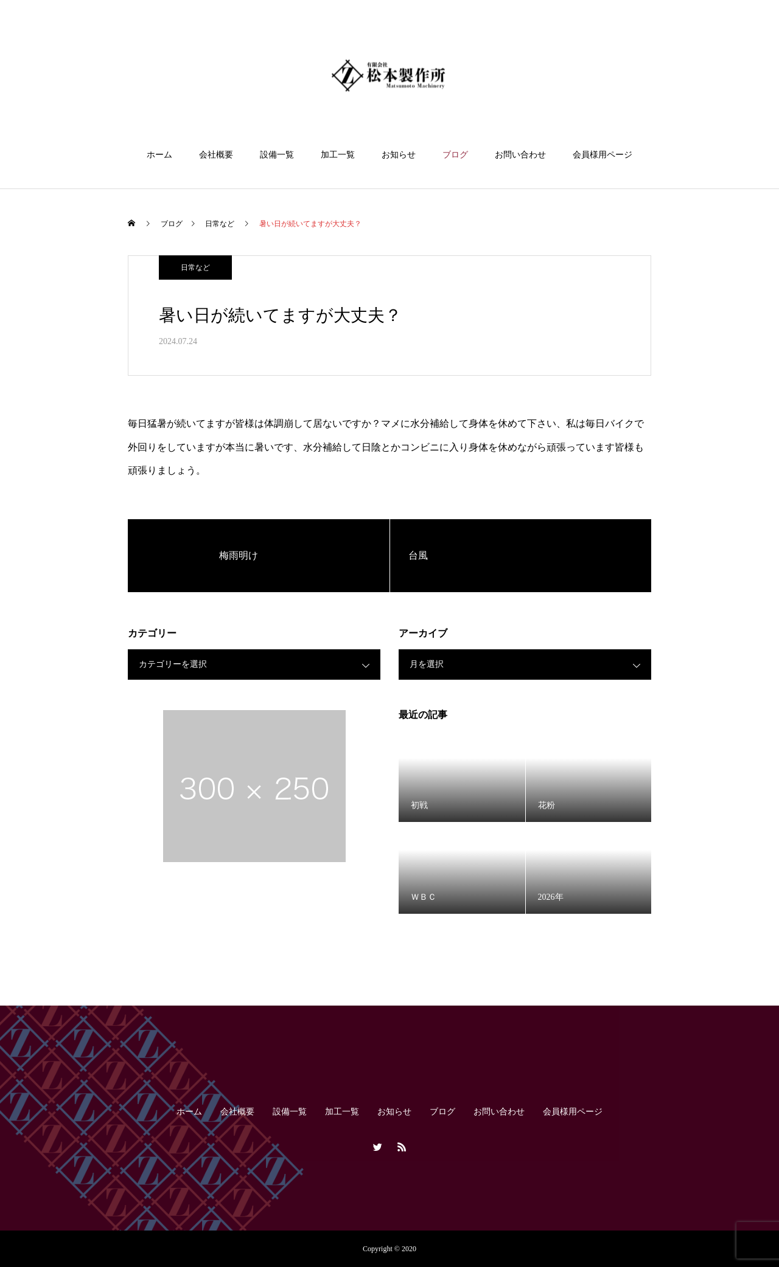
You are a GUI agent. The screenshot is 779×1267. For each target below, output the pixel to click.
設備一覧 (277, 154)
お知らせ (399, 154)
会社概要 (216, 154)
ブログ (455, 154)
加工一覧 (338, 154)
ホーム (159, 154)
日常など (195, 267)
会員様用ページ (602, 154)
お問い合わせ (520, 154)
